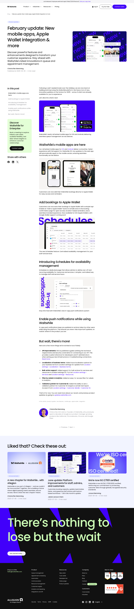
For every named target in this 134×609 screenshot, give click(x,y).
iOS (63, 149)
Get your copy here (85, 1)
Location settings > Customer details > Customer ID (71, 388)
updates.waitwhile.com (62, 395)
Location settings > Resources (62, 375)
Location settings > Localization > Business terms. (66, 366)
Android (70, 149)
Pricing (57, 7)
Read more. (46, 359)
